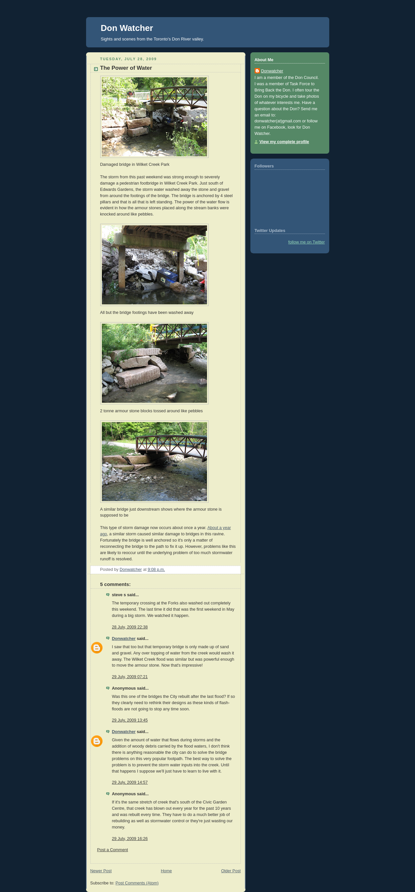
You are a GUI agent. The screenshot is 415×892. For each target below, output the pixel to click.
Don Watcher (127, 28)
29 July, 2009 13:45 (130, 720)
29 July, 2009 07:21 (130, 677)
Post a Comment (112, 850)
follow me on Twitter (306, 242)
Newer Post (101, 871)
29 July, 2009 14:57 (130, 782)
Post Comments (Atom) (137, 883)
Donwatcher (124, 638)
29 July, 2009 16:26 (130, 838)
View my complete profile (284, 142)
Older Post (231, 871)
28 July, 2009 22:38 (130, 627)
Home (166, 871)
